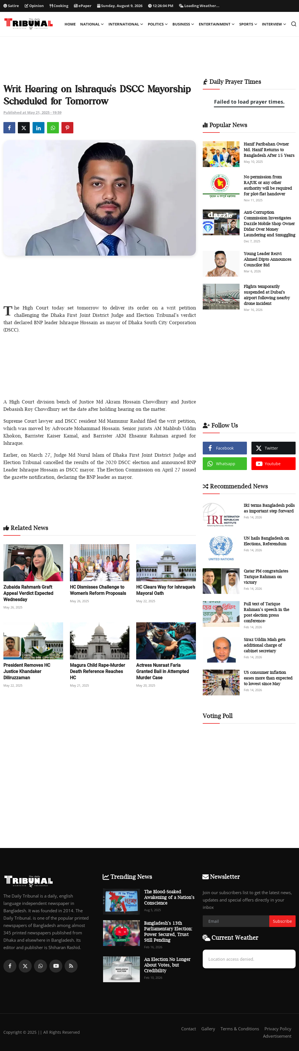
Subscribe (282, 921)
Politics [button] (158, 24)
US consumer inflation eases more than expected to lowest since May (268, 678)
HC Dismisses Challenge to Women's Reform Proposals (98, 590)
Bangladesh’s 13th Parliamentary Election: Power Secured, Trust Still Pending (168, 931)
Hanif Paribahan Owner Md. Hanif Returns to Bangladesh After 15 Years (269, 150)
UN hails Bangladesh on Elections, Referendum (266, 541)
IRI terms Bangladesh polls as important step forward (269, 508)
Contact (188, 1028)
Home (70, 24)
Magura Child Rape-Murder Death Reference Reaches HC (97, 671)
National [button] (92, 24)
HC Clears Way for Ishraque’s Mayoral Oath (165, 590)
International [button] (125, 24)
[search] (294, 24)
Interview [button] (274, 24)
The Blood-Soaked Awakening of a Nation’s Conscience (169, 897)
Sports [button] (248, 24)
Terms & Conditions (240, 1028)
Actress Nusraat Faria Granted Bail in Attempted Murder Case (162, 671)
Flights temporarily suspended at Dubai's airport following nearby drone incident (267, 295)
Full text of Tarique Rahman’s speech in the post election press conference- (266, 612)
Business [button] (183, 24)
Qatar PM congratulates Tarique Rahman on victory (266, 577)
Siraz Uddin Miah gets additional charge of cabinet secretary (264, 645)
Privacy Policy (277, 1028)
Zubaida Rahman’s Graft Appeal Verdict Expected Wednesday (28, 593)
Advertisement (277, 1036)
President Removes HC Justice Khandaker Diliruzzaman (26, 671)
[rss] (71, 966)
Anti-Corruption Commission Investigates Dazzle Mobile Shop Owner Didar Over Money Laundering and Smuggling (269, 223)
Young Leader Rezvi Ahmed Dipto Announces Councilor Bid (267, 259)
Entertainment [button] (217, 24)
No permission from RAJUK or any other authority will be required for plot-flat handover (268, 185)
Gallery (208, 1028)
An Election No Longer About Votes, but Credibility (167, 965)
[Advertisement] (149, 61)
